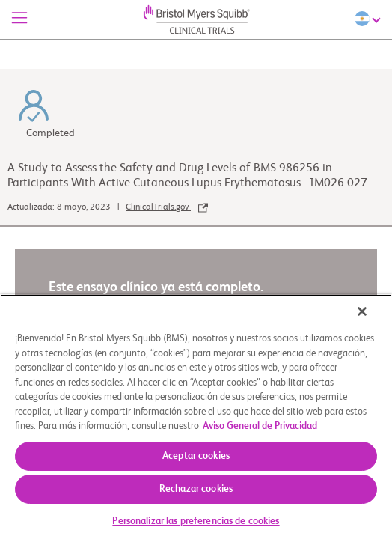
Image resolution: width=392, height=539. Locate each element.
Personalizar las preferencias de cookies (195, 521)
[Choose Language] (370, 18)
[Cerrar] (372, 321)
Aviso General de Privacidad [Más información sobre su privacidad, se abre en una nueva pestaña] (260, 426)
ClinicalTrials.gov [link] (167, 207)
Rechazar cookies (196, 489)
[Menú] (19, 19)
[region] (196, 421)
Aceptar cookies (196, 456)
